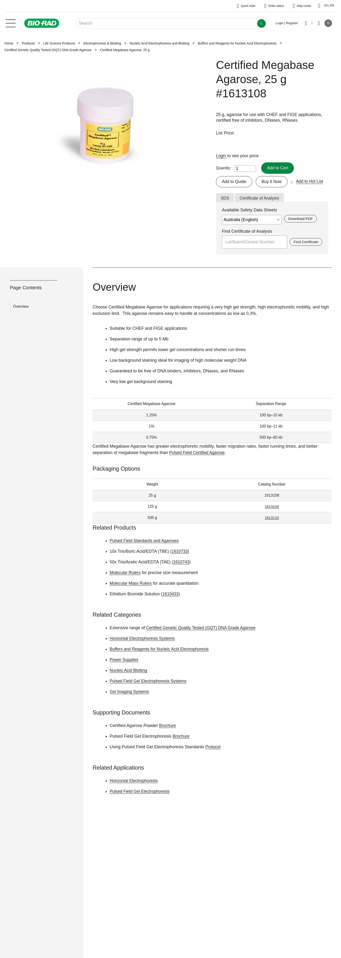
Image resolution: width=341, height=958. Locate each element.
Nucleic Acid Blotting (129, 670)
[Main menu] (11, 22)
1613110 (272, 518)
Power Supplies (124, 660)
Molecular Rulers (126, 573)
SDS (225, 198)
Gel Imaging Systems (130, 692)
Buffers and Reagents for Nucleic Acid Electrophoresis (237, 43)
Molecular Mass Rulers (131, 583)
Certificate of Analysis (260, 198)
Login (222, 155)
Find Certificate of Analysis (247, 231)
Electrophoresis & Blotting (102, 43)
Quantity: (223, 168)
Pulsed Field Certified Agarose (197, 453)
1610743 (181, 562)
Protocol (213, 747)
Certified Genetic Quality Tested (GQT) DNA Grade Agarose (47, 50)
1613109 (272, 507)
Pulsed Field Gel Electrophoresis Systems (149, 681)
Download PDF (301, 219)
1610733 (180, 551)
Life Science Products (59, 43)
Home (8, 43)
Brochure (167, 726)
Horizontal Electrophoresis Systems (143, 639)
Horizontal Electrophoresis (134, 781)
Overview (21, 307)
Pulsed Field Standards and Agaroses (145, 541)
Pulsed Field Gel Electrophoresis (140, 791)
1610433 (170, 594)
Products (28, 43)
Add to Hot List (311, 181)
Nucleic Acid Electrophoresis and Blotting (159, 43)
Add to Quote (234, 181)
